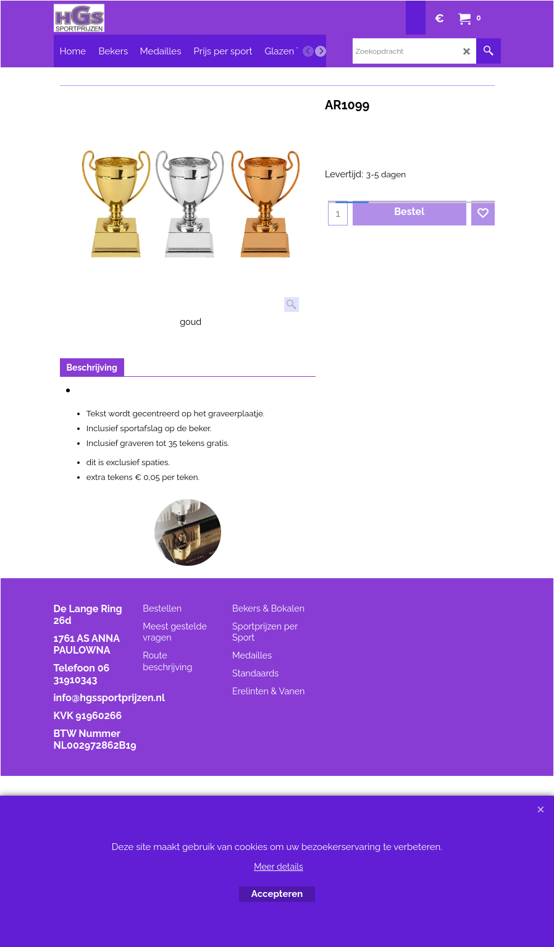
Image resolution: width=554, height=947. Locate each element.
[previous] (308, 51)
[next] (320, 51)
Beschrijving (92, 367)
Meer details (278, 867)
